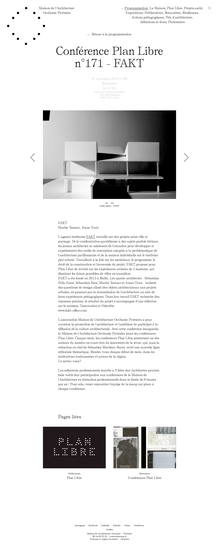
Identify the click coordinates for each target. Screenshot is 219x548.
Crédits (109, 529)
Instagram (80, 525)
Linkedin (105, 525)
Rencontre (109, 83)
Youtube (117, 525)
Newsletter (139, 525)
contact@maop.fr (118, 536)
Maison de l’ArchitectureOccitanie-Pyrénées (56, 10)
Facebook (93, 525)
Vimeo (127, 525)
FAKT (90, 236)
